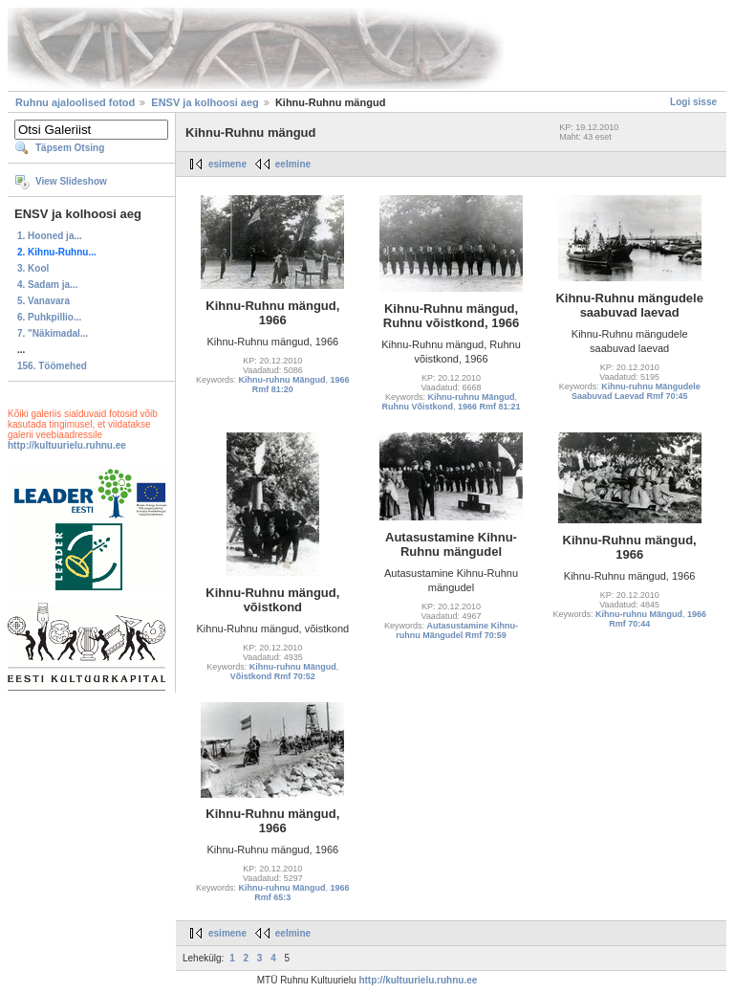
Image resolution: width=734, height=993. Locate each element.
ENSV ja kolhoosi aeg (204, 102)
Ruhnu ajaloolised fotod (75, 102)
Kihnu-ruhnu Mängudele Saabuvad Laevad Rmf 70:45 (636, 391)
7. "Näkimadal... (52, 333)
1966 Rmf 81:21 (489, 406)
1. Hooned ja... (49, 236)
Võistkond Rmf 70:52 (272, 676)
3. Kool (33, 268)
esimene (227, 164)
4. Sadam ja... (47, 284)
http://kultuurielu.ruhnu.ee (67, 445)
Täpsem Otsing (69, 148)
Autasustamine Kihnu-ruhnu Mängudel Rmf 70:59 (457, 630)
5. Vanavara (43, 301)
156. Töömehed (52, 366)
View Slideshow (71, 181)
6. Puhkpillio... (49, 317)
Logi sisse (693, 102)
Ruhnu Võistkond (417, 406)
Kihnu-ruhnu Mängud (282, 380)
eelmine (293, 164)
